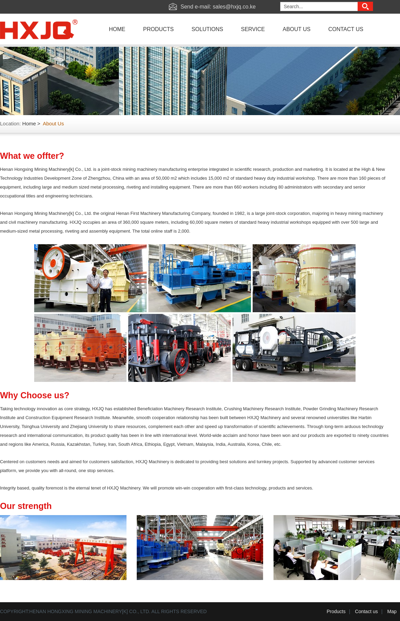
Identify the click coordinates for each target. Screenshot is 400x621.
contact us (345, 29)
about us (297, 29)
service (253, 29)
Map (392, 611)
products (158, 29)
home (117, 29)
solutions (207, 29)
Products (336, 611)
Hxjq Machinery (41, 31)
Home (29, 123)
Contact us (366, 611)
